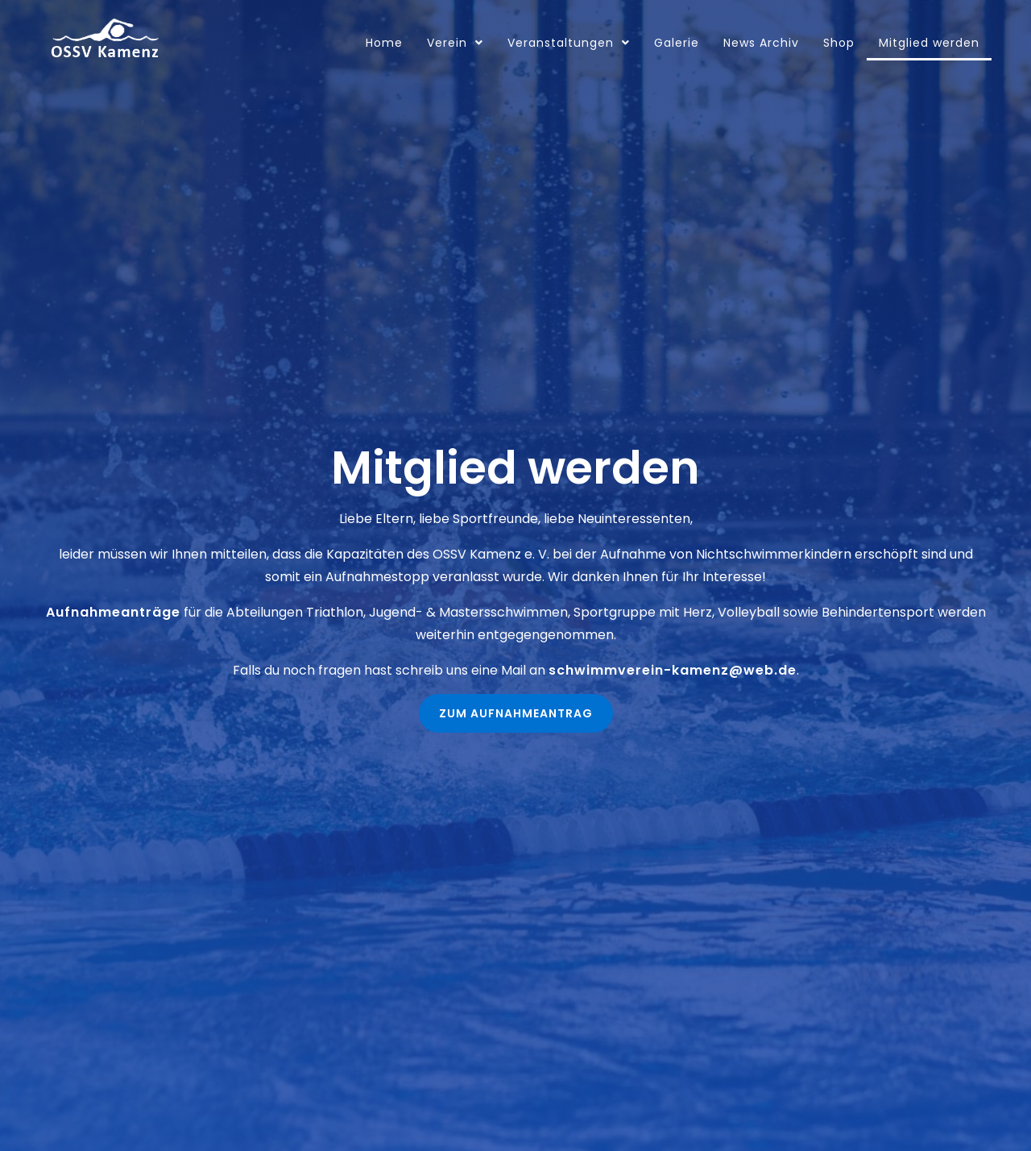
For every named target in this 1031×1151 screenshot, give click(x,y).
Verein (455, 43)
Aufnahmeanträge (113, 612)
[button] (516, 713)
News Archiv (761, 43)
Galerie (676, 43)
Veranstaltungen (568, 43)
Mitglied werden (929, 43)
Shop (839, 43)
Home (384, 43)
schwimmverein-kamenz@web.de (673, 670)
